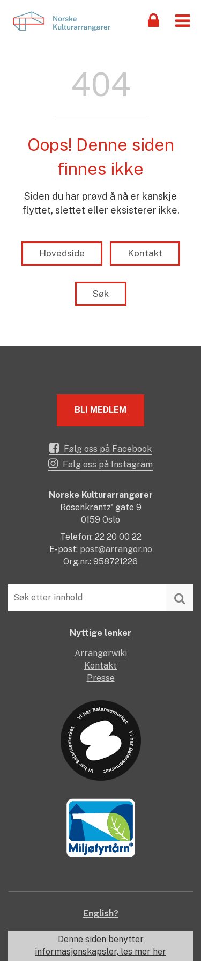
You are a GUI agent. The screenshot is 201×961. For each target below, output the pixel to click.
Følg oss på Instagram (100, 464)
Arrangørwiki (101, 653)
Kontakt (145, 253)
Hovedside (62, 253)
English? (100, 913)
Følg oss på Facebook (100, 448)
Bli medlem (100, 410)
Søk (101, 293)
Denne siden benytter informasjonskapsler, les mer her (100, 945)
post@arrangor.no (116, 549)
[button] (182, 20)
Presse (101, 678)
